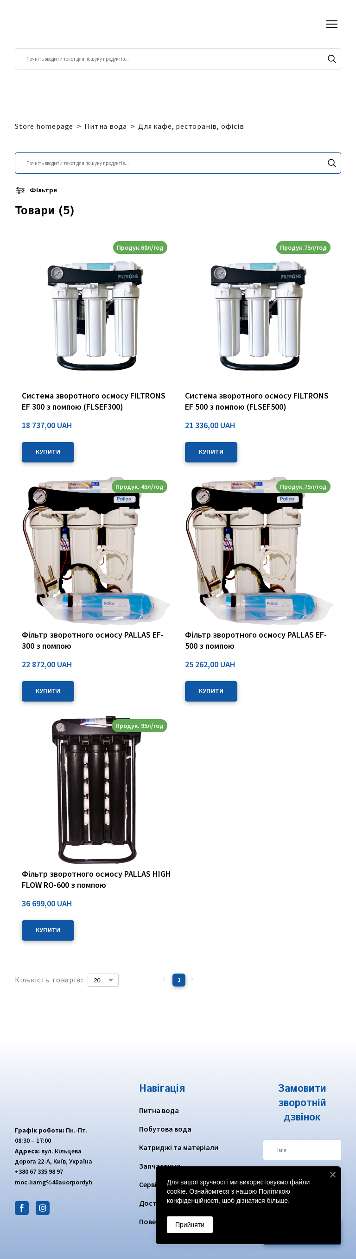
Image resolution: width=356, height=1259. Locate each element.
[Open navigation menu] (332, 24)
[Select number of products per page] (103, 980)
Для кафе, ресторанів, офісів (191, 126)
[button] (331, 58)
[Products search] (178, 59)
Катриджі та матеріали (178, 1147)
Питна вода (105, 126)
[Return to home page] (51, 24)
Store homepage (44, 126)
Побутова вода (165, 1128)
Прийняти (189, 1224)
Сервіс (149, 1184)
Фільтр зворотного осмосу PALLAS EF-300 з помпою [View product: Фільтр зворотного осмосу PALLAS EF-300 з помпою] (93, 640)
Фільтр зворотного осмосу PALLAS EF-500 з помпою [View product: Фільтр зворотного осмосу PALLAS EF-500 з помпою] (256, 640)
